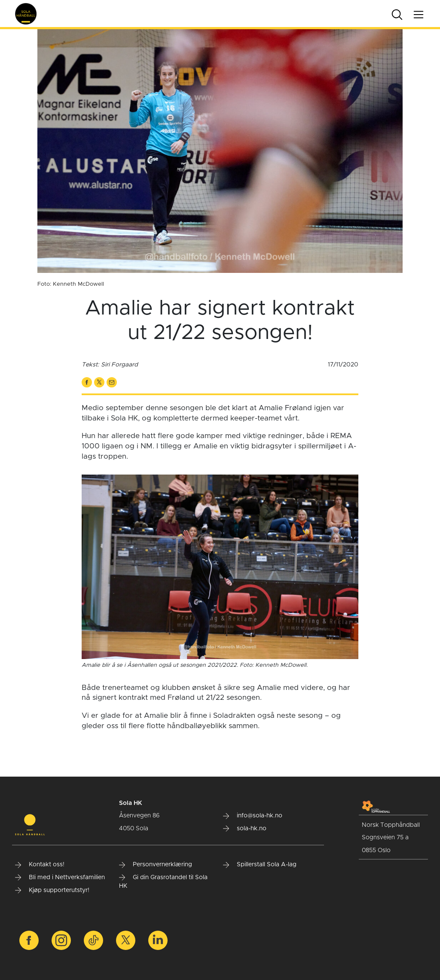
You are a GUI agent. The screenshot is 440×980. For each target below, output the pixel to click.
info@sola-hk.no (252, 816)
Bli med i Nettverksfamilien (60, 877)
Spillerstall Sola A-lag (259, 865)
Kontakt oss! (39, 865)
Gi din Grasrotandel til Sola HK (163, 881)
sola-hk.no (244, 829)
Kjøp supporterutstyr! (52, 890)
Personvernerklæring (155, 865)
